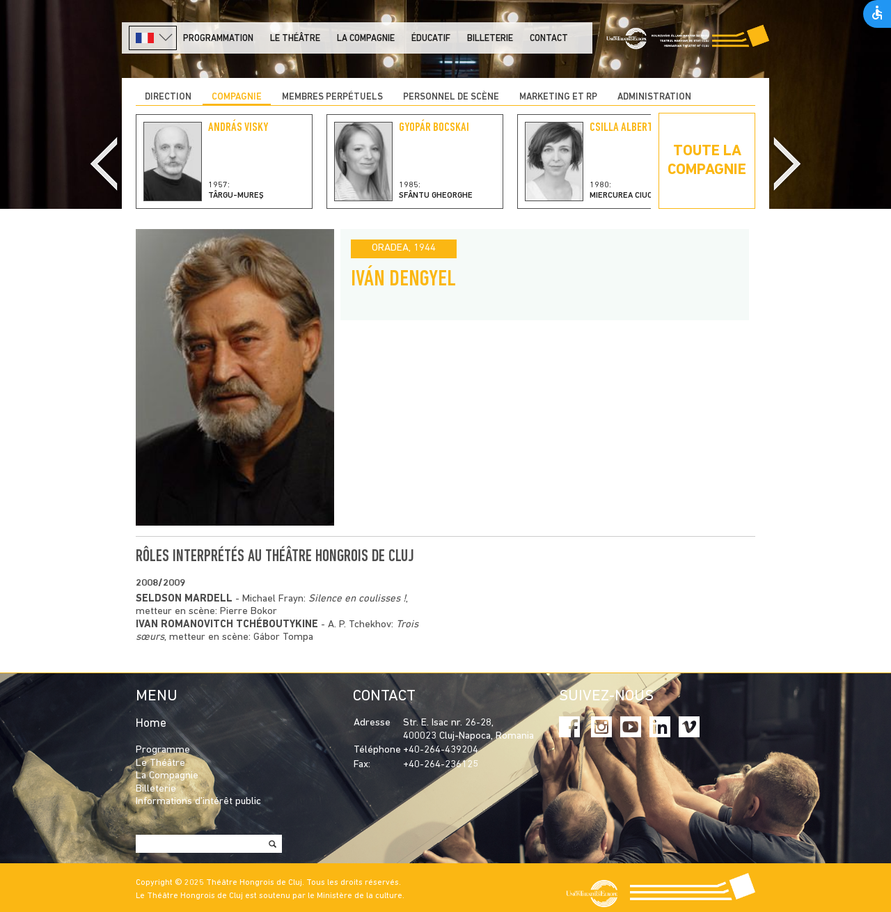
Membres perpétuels (332, 97)
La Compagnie (366, 38)
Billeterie (490, 38)
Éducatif (430, 38)
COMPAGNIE (237, 97)
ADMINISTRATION (654, 97)
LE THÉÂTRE (295, 38)
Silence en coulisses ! (357, 599)
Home (151, 724)
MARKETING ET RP (558, 97)
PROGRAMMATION (218, 38)
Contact (549, 38)
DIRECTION (168, 97)
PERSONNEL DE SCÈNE (451, 97)
